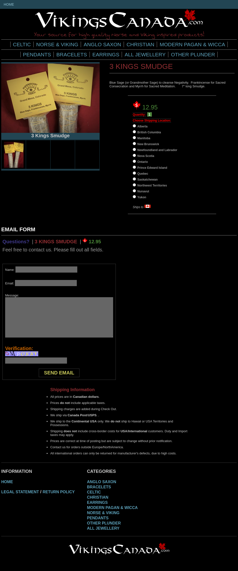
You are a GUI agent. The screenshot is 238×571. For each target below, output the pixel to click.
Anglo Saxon (102, 44)
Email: (41, 283)
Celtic (22, 44)
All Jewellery (145, 54)
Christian (140, 44)
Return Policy (59, 492)
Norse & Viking (57, 44)
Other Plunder (193, 54)
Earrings (105, 54)
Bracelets (71, 54)
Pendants (37, 54)
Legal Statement (20, 492)
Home (9, 4)
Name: (41, 270)
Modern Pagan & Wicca (192, 44)
